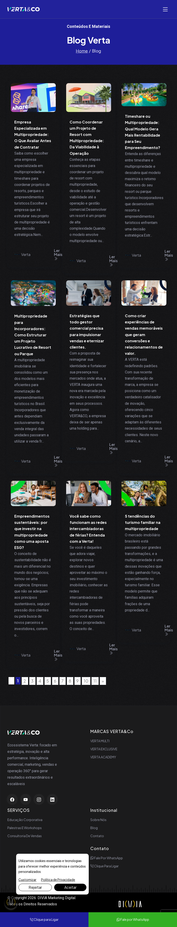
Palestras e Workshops (24, 828)
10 (86, 681)
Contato (97, 836)
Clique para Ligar (104, 866)
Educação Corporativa (24, 820)
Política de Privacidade (58, 879)
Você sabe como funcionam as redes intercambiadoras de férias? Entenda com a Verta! (88, 529)
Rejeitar (35, 887)
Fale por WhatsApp (106, 858)
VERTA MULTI (99, 741)
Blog (94, 828)
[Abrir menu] (165, 9)
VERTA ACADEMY (103, 757)
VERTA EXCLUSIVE (103, 749)
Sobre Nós (98, 820)
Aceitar (70, 887)
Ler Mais (58, 254)
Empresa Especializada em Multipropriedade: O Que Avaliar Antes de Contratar (32, 135)
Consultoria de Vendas (24, 836)
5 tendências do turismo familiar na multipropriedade (142, 522)
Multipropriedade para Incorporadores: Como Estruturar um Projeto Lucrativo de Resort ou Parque (32, 335)
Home (82, 50)
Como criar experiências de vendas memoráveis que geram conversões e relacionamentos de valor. (144, 334)
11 (95, 681)
